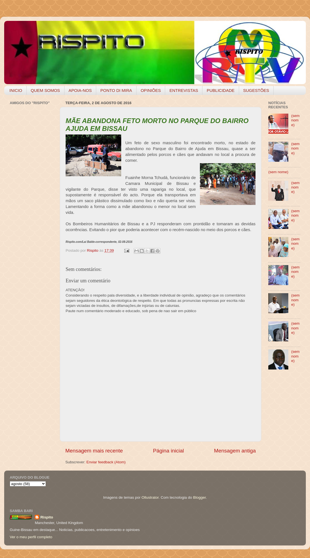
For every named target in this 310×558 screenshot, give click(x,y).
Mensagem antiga (235, 451)
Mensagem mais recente (94, 451)
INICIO (15, 90)
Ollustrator (150, 497)
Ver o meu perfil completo (31, 537)
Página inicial (168, 451)
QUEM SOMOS (45, 90)
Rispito (46, 517)
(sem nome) (295, 120)
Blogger (199, 497)
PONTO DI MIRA (116, 90)
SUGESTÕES (256, 90)
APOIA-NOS (80, 90)
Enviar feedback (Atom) (106, 462)
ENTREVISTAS (183, 90)
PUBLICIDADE (220, 90)
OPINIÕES (151, 90)
